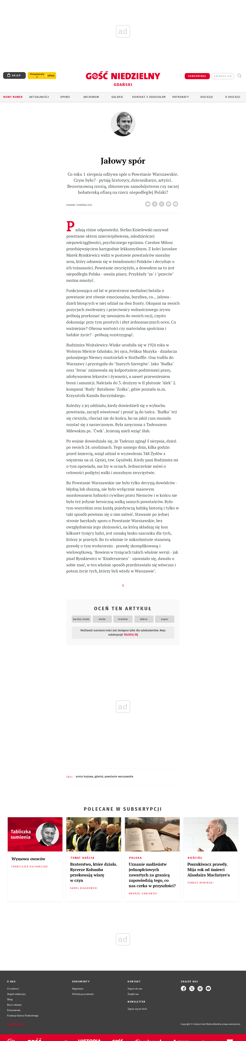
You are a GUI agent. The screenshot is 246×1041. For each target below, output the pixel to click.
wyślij (176, 203)
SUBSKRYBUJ (197, 76)
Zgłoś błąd (16, 1024)
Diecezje (206, 97)
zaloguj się (223, 76)
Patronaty (180, 97)
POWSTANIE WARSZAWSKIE (119, 776)
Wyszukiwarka (239, 75)
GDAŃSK (99, 776)
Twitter (162, 203)
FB (155, 203)
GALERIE (117, 97)
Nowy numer (13, 97)
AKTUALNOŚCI (39, 97)
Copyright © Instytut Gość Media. (197, 1024)
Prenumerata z (37, 75)
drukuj (169, 203)
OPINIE (65, 97)
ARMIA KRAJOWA (84, 776)
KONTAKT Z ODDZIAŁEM (149, 97)
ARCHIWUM (91, 97)
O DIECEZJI (232, 97)
